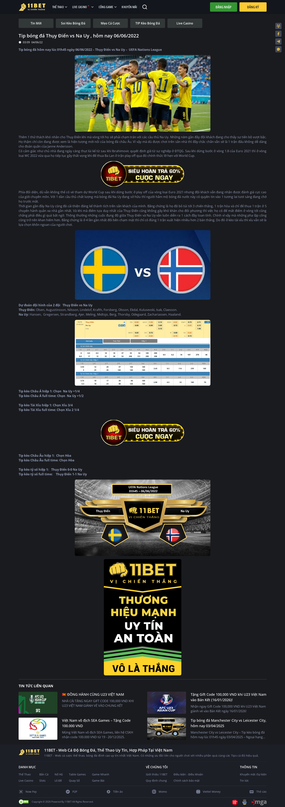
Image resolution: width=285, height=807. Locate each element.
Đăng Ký (253, 7)
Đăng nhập (223, 7)
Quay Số (74, 780)
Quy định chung (156, 780)
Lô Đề (58, 780)
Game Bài (98, 780)
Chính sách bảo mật (187, 780)
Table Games (77, 774)
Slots (42, 780)
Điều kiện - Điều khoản (188, 774)
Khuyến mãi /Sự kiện (253, 774)
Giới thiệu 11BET (156, 774)
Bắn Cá (43, 774)
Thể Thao (25, 774)
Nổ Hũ (59, 774)
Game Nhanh (100, 774)
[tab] (36, 23)
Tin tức (244, 780)
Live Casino (26, 780)
